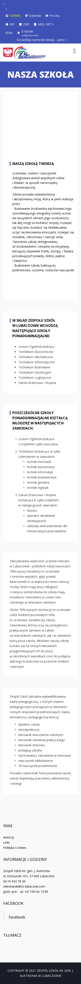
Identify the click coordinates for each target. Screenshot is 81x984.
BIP (12, 24)
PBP (26, 24)
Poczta (54, 16)
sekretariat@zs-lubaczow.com (24, 886)
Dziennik (35, 16)
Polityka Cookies (14, 848)
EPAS (9, 33)
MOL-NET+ (46, 24)
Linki (6, 842)
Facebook (13, 903)
